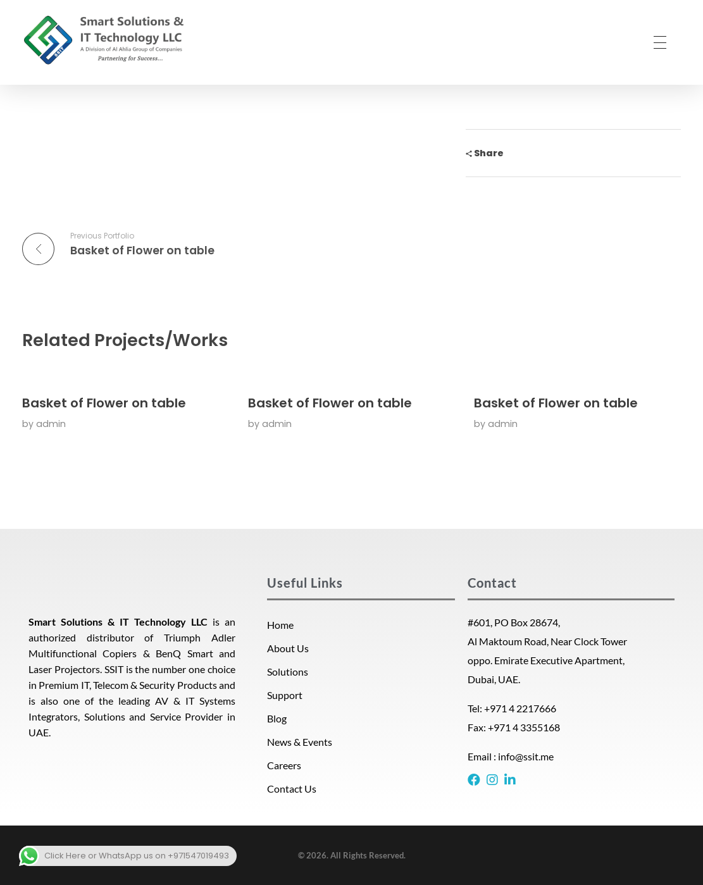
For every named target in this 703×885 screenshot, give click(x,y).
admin (51, 424)
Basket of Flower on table (104, 403)
